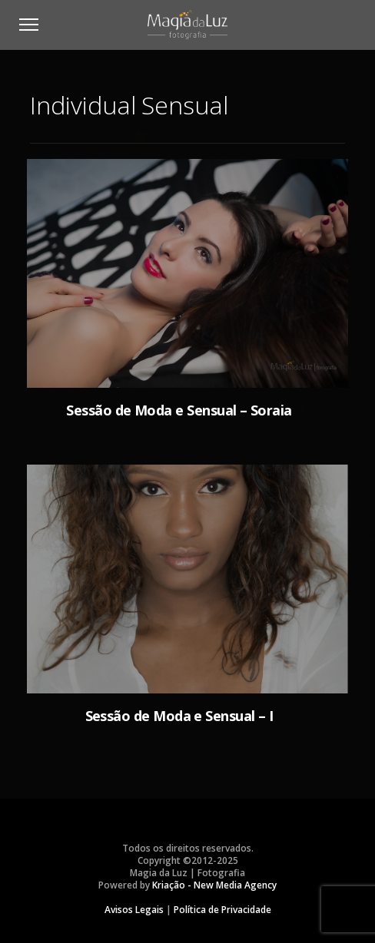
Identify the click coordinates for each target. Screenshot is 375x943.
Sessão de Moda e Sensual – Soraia (178, 410)
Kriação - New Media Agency (214, 885)
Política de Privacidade (222, 909)
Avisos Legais (134, 909)
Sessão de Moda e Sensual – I (179, 715)
